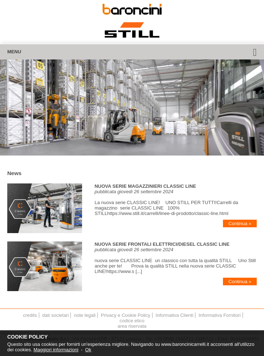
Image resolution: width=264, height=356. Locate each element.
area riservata (132, 326)
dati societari (55, 315)
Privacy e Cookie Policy (125, 315)
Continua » (239, 223)
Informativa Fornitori (220, 315)
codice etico (132, 320)
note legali (85, 315)
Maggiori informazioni (55, 349)
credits (30, 315)
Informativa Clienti (174, 315)
